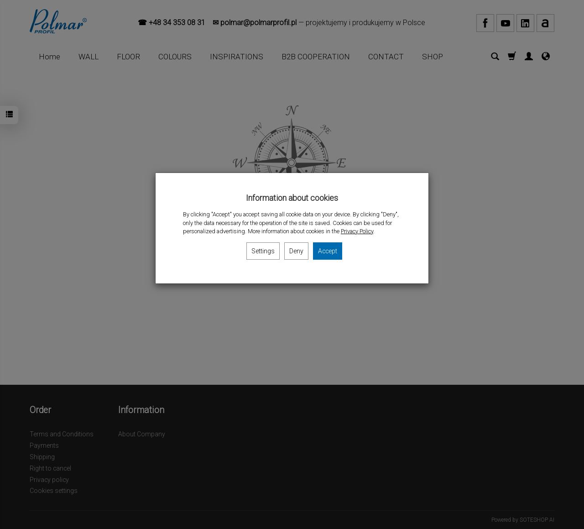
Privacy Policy (357, 231)
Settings (263, 251)
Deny (296, 251)
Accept (327, 251)
